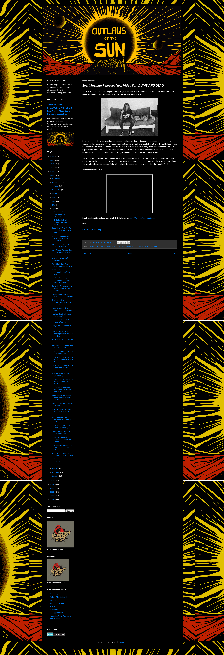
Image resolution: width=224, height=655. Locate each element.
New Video (116, 246)
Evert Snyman (94, 246)
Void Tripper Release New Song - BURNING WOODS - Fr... (62, 252)
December (56, 179)
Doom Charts (55, 600)
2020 (52, 481)
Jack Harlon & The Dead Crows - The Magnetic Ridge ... (61, 222)
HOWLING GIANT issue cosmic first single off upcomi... (61, 439)
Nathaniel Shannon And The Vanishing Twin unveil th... (61, 238)
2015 (52, 500)
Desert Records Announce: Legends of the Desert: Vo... (62, 447)
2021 (52, 175)
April (54, 209)
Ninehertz (53, 606)
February (56, 472)
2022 (52, 171)
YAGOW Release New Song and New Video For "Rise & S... (62, 359)
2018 (52, 488)
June (54, 201)
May (54, 205)
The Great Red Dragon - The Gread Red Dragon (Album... (63, 367)
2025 (52, 160)
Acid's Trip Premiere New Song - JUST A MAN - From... (61, 412)
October (55, 186)
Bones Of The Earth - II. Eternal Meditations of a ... (62, 456)
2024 (52, 164)
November (56, 182)
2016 (52, 496)
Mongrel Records (105, 246)
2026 (52, 156)
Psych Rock (137, 246)
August (55, 194)
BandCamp (96, 230)
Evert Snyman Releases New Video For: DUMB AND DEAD (61, 390)
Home (130, 253)
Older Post (172, 253)
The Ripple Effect (56, 613)
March (55, 469)
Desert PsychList (56, 594)
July (54, 197)
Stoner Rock (155, 246)
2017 (52, 492)
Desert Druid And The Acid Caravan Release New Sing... (62, 230)
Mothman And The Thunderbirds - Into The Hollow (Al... (62, 420)
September (56, 190)
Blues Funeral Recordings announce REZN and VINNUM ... (62, 398)
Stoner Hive (54, 610)
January (55, 476)
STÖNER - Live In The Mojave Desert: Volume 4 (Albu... (62, 272)
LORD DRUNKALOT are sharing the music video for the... (62, 334)
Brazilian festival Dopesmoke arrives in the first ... (61, 302)
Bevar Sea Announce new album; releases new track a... (62, 288)
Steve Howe (146, 246)
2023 (52, 168)
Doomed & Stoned (57, 603)
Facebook (86, 230)
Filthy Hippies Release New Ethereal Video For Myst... (62, 381)
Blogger (122, 642)
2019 (52, 484)
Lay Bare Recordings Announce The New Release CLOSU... (60, 280)
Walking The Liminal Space (60, 597)
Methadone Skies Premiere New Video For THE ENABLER (62, 214)
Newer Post (87, 253)
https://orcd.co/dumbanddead (142, 218)
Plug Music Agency (127, 246)
